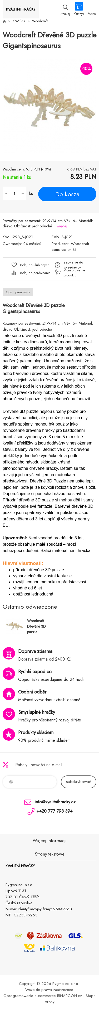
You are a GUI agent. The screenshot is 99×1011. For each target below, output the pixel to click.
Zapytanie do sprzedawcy (73, 265)
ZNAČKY (19, 20)
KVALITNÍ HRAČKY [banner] (20, 9)
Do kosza (67, 194)
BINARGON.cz (69, 996)
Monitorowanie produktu (74, 273)
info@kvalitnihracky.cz (55, 802)
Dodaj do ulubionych (34, 264)
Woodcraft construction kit (70, 246)
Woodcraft (40, 20)
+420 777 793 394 (54, 811)
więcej (62, 226)
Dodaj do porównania (35, 272)
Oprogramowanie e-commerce (29, 996)
